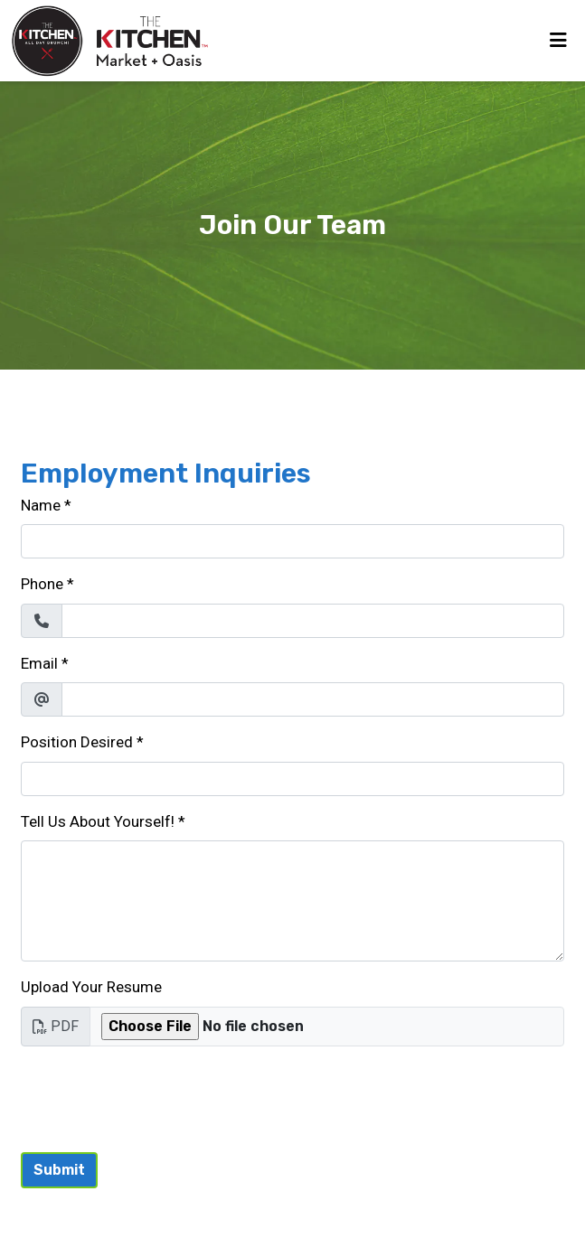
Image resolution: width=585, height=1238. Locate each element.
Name (41, 505)
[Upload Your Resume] (327, 1026)
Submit (59, 1169)
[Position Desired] (292, 779)
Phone (42, 584)
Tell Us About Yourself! (98, 821)
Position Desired (77, 742)
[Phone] (312, 621)
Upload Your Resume (91, 987)
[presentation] (158, 1096)
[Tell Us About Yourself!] (292, 900)
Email (39, 663)
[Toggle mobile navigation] (558, 40)
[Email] (312, 699)
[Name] (292, 541)
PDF (56, 1026)
